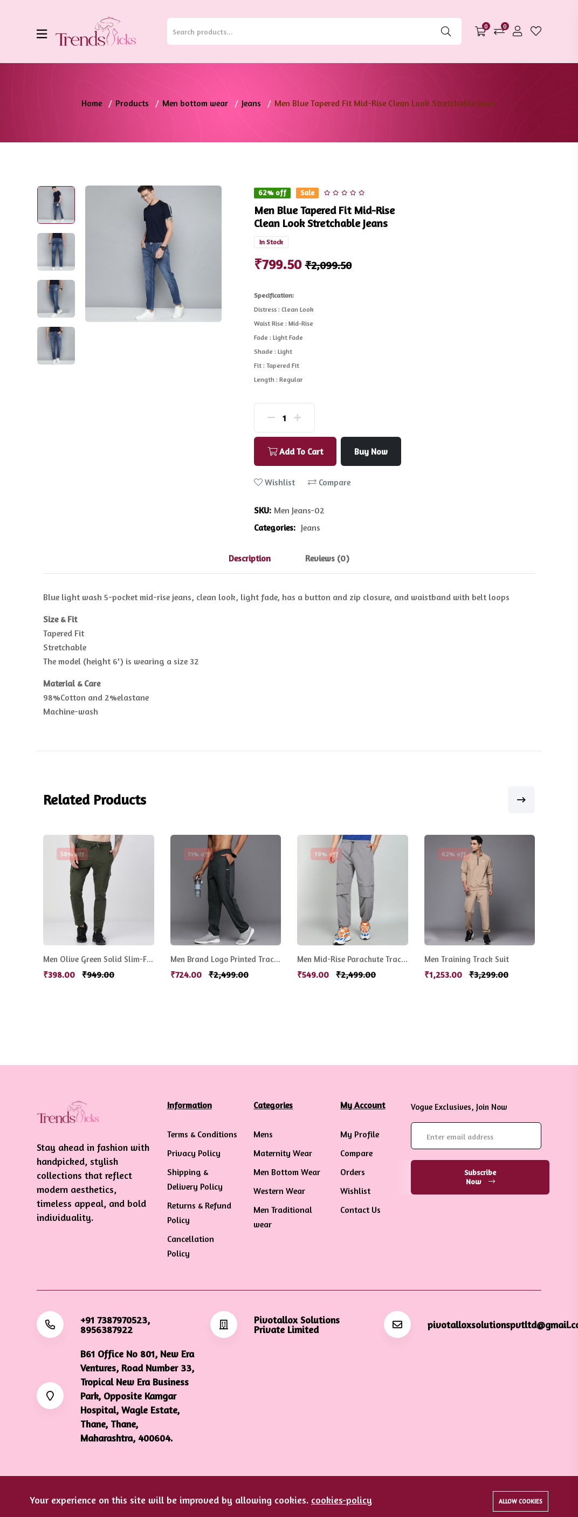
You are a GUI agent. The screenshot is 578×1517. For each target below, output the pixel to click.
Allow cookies (520, 1501)
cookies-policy (341, 1500)
